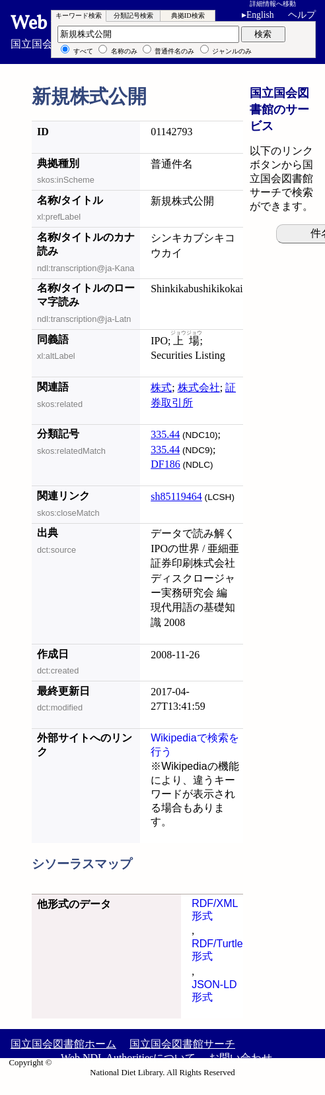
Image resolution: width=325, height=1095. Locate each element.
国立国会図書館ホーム (63, 1043)
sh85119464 (176, 496)
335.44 (165, 434)
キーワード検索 (78, 15)
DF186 (165, 464)
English (260, 15)
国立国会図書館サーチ (182, 1043)
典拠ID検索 (188, 15)
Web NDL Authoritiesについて (128, 1057)
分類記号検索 (133, 15)
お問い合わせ (240, 1057)
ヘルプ (302, 15)
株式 (161, 387)
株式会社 (199, 387)
